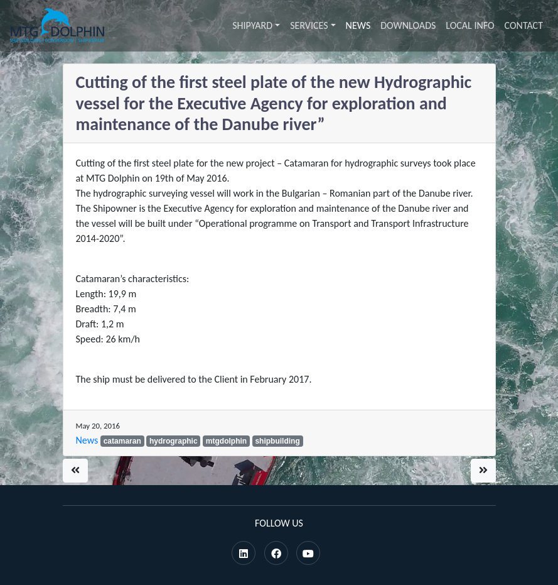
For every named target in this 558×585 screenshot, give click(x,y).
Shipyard (252, 25)
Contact (524, 25)
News (358, 25)
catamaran (122, 441)
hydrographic (173, 441)
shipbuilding (277, 441)
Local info (470, 25)
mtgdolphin (226, 441)
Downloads (408, 25)
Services (309, 25)
